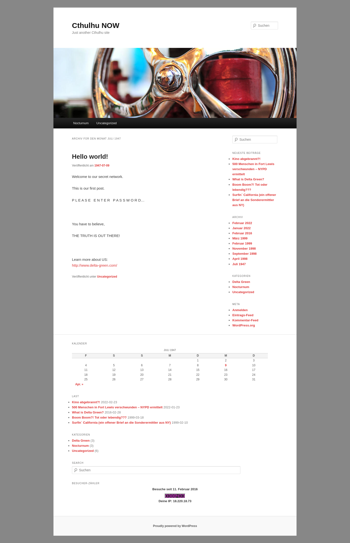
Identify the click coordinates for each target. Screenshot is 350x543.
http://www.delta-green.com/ (94, 265)
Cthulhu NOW (95, 25)
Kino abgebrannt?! (246, 159)
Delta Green (241, 282)
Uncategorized (106, 123)
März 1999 (239, 238)
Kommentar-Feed (245, 320)
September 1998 (244, 253)
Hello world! (90, 156)
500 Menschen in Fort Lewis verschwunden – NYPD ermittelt (253, 169)
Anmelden (240, 310)
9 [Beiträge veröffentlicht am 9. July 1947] (226, 365)
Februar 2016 (242, 233)
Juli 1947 (239, 264)
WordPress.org (243, 325)
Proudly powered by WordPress (175, 526)
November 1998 (244, 248)
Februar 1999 (242, 243)
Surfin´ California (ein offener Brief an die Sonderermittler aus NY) (254, 200)
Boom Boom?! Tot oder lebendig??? (99, 417)
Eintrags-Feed (243, 315)
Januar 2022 (241, 228)
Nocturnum (81, 123)
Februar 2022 (242, 223)
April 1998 (239, 259)
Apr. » (79, 384)
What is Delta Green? (248, 179)
